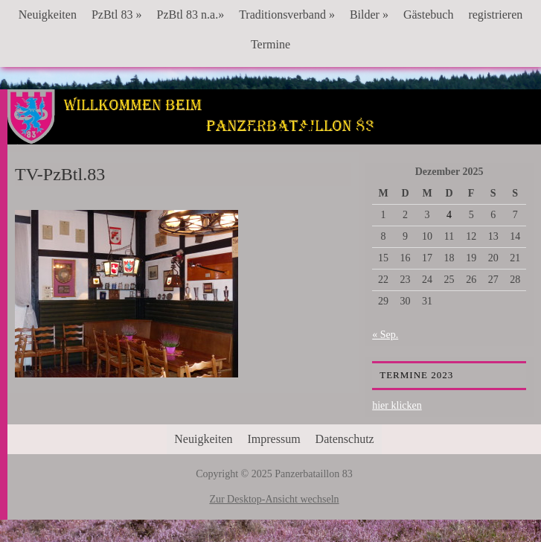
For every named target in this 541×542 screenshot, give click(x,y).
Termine (270, 44)
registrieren (495, 14)
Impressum (274, 439)
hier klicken (396, 405)
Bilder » (369, 14)
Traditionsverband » (287, 14)
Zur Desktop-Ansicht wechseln (274, 499)
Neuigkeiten (48, 14)
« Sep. (385, 334)
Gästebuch (428, 14)
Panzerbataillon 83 (274, 134)
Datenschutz (345, 439)
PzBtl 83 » (117, 14)
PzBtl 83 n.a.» (190, 14)
